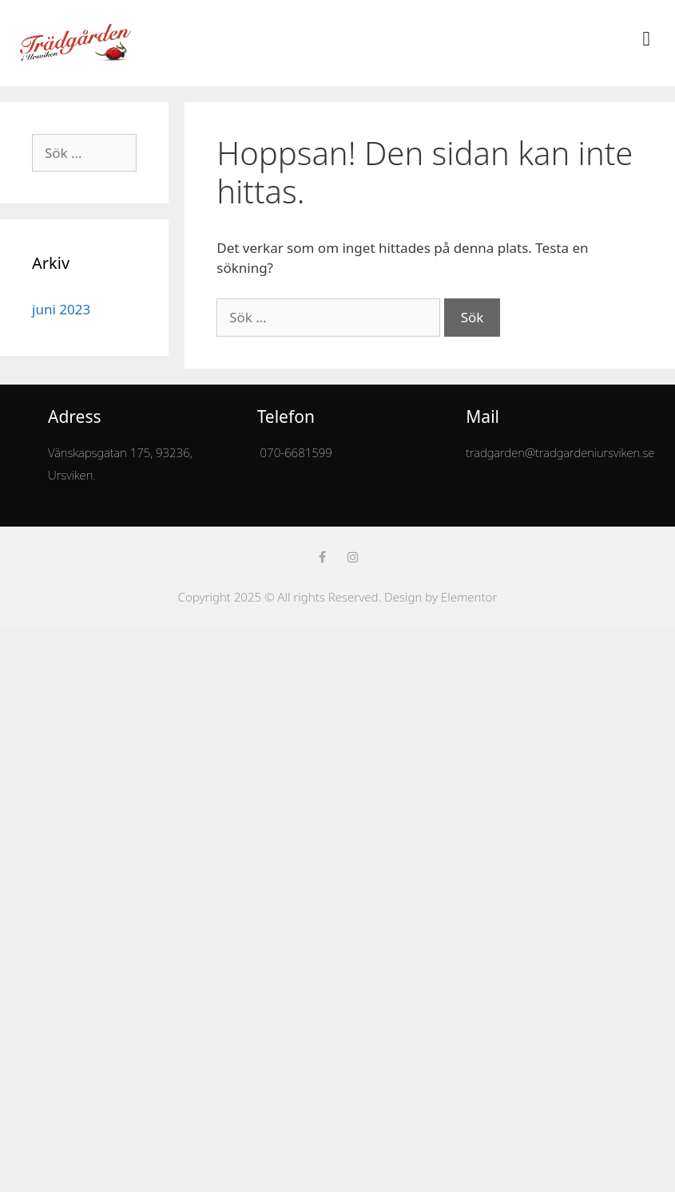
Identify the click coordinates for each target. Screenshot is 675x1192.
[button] (646, 39)
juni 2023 (61, 309)
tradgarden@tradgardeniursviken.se (560, 452)
